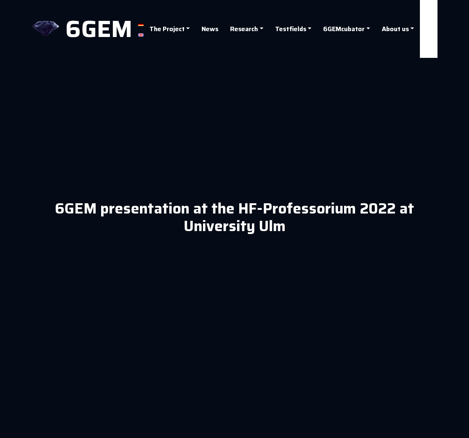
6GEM (98, 28)
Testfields (290, 29)
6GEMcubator (344, 29)
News (210, 29)
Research (244, 29)
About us (395, 29)
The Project (167, 29)
